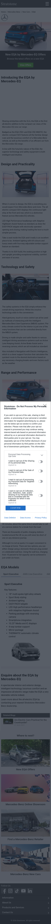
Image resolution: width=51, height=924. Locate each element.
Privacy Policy (41, 518)
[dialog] (25, 462)
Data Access (25, 518)
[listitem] (25, 455)
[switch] (40, 461)
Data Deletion (10, 518)
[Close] (45, 406)
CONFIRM (15, 508)
